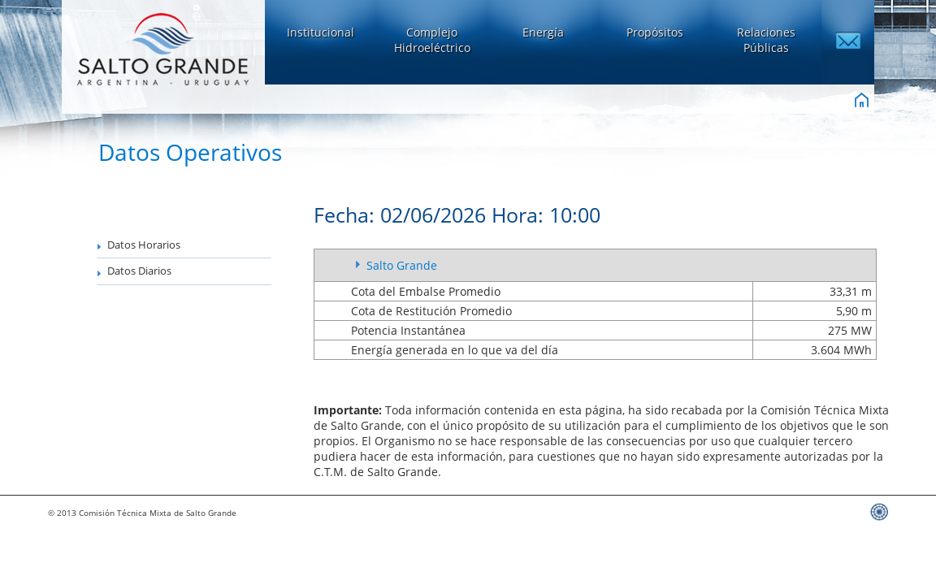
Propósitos (654, 32)
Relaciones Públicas (766, 39)
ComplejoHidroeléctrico (432, 39)
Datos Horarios (138, 245)
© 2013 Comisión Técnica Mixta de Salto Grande (142, 512)
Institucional (320, 32)
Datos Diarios (134, 271)
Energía (543, 32)
